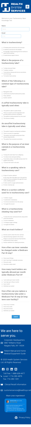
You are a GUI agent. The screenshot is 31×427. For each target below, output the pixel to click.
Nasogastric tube (7, 91)
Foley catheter (7, 95)
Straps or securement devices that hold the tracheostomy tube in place (14, 239)
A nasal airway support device (11, 55)
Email (3, 33)
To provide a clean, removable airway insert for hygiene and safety (15, 159)
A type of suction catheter (10, 175)
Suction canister (7, 97)
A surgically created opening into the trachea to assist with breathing (15, 52)
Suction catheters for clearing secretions (13, 242)
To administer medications (10, 199)
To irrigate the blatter (8, 224)
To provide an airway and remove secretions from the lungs (14, 73)
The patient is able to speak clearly (12, 110)
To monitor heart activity (9, 76)
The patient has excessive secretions (12, 139)
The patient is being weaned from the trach (14, 116)
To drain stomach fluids (9, 68)
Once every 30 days (8, 258)
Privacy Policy (24, 417)
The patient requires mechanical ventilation (14, 131)
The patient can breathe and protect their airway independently (14, 136)
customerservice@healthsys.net (17, 390)
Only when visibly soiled (9, 264)
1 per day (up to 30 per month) (11, 282)
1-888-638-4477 (18, 373)
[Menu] (27, 7)
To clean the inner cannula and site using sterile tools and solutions (15, 217)
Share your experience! (15, 396)
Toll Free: (7, 373)
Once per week (7, 262)
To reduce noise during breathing (11, 157)
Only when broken (8, 308)
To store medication (8, 220)
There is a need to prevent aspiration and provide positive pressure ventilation (13, 113)
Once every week (7, 306)
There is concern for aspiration (11, 133)
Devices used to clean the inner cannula (13, 234)
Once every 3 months (8, 304)
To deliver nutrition (8, 70)
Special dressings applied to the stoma (13, 236)
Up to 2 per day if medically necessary (13, 260)
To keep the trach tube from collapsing (13, 154)
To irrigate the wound (8, 204)
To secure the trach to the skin (11, 162)
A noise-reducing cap (8, 185)
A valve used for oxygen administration (13, 183)
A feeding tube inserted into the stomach (14, 47)
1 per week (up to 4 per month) (11, 280)
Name (4, 26)
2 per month (6, 284)
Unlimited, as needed (8, 286)
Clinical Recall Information (15, 384)
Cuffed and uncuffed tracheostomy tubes (14, 93)
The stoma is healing (8, 118)
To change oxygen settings (10, 222)
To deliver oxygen (7, 197)
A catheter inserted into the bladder (12, 49)
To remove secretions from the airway (13, 201)
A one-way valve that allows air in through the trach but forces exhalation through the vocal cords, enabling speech (15, 179)
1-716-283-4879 (15, 376)
